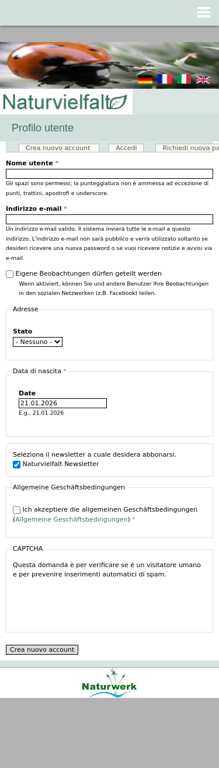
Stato (22, 331)
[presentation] (101, 602)
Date (27, 393)
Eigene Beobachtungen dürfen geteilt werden (89, 273)
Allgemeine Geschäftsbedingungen (71, 519)
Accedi (126, 148)
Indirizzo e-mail (36, 209)
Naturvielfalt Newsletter (61, 464)
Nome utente (32, 163)
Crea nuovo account (62, 148)
